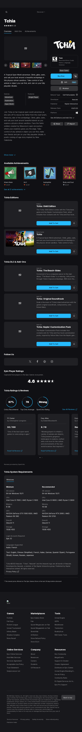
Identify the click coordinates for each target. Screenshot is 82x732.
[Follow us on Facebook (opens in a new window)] (37, 361)
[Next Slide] (45, 65)
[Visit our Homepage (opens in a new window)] (44, 361)
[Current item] (14, 65)
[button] (25, 155)
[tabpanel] (41, 506)
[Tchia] (20, 239)
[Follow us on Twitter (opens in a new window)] (30, 361)
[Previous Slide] (5, 65)
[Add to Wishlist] (64, 88)
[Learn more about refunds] (77, 95)
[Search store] (6, 12)
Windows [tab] (10, 480)
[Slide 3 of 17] (37, 65)
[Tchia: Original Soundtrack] (20, 303)
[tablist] (41, 480)
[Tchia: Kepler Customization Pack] (20, 331)
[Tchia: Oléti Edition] (20, 210)
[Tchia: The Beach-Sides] (20, 275)
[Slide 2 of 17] (25, 65)
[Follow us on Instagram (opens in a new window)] (51, 361)
